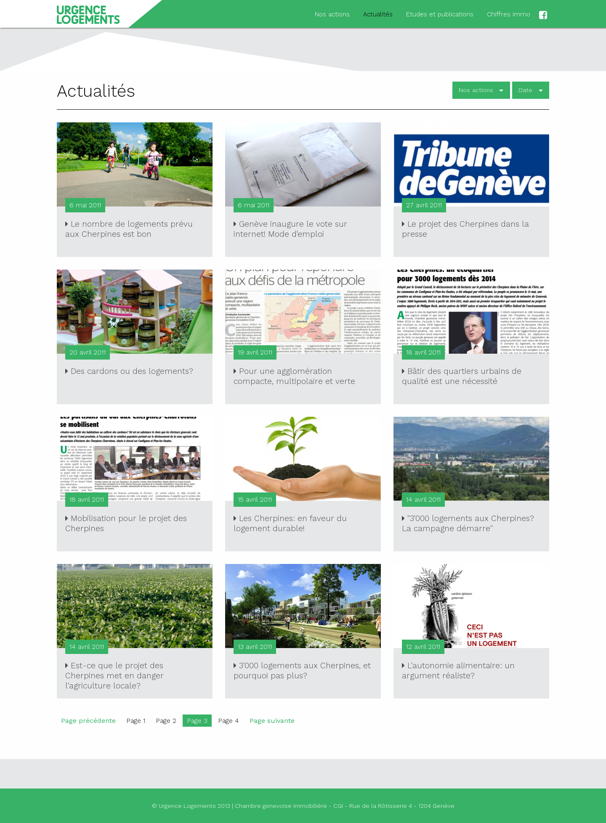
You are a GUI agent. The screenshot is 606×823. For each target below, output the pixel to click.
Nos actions (332, 14)
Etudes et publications (439, 14)
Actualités (378, 14)
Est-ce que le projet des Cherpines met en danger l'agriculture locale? (114, 676)
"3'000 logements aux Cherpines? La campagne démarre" (468, 523)
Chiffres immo (508, 14)
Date (525, 90)
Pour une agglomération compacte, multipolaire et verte (294, 376)
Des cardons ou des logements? (129, 371)
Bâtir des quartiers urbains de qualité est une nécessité (461, 376)
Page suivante (272, 721)
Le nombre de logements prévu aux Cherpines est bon (129, 229)
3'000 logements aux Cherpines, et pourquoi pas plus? (302, 670)
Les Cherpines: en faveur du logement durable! (290, 523)
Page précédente (88, 721)
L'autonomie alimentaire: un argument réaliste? (458, 670)
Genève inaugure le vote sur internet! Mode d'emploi (290, 229)
